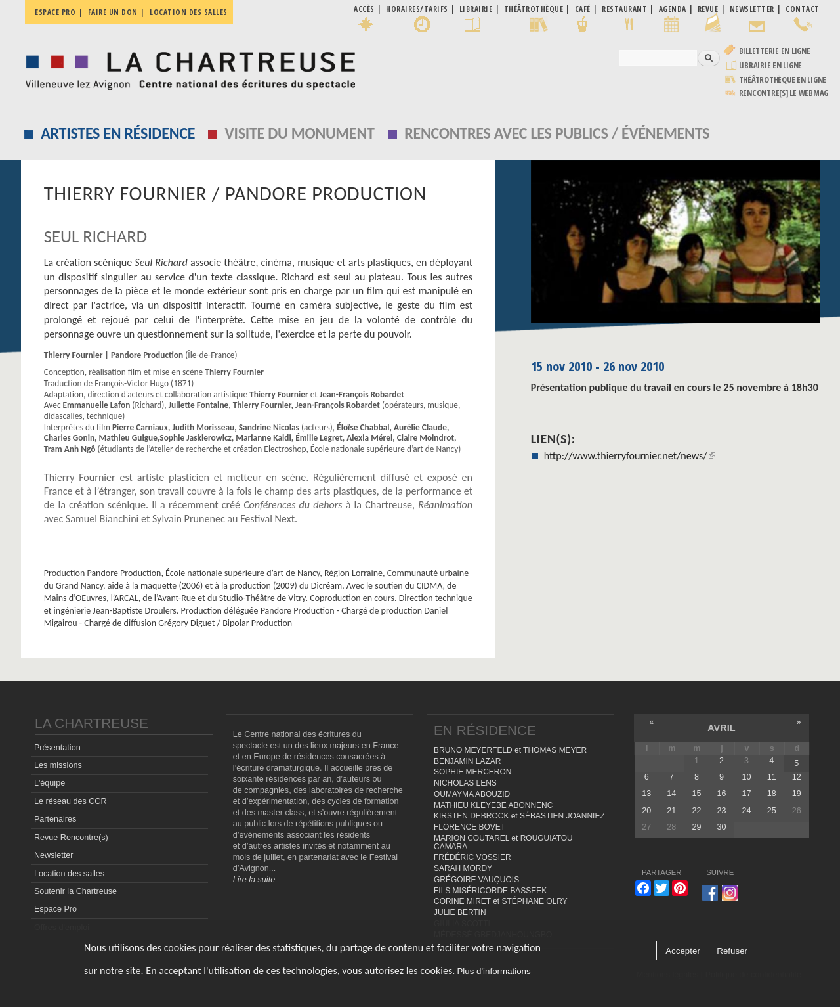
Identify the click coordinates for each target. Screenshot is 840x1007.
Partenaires (55, 819)
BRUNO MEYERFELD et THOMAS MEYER (510, 750)
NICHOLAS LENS (465, 783)
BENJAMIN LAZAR (467, 761)
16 (721, 793)
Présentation (57, 747)
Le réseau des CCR (70, 801)
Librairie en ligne (771, 65)
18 (771, 793)
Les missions (58, 765)
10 (746, 777)
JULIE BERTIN (460, 912)
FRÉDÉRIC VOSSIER (472, 857)
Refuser (732, 951)
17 (746, 793)
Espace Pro (55, 909)
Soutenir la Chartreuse (75, 891)
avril (721, 728)
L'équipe (49, 783)
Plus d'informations (493, 971)
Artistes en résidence (118, 133)
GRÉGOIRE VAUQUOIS (476, 879)
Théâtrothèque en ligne (783, 79)
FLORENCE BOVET (469, 827)
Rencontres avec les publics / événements (556, 133)
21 (671, 810)
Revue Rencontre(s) (71, 837)
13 (646, 793)
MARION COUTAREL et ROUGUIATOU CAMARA (503, 842)
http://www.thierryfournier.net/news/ (629, 455)
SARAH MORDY (463, 868)
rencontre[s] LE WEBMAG (784, 93)
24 (746, 810)
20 (646, 810)
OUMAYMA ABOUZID (472, 794)
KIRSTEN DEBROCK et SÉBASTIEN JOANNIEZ (519, 815)
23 (721, 810)
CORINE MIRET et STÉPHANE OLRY (501, 901)
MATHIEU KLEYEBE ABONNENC (493, 805)
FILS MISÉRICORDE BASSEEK (490, 890)
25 (771, 810)
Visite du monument (300, 133)
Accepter (682, 951)
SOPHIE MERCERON (472, 771)
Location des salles (189, 12)
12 (796, 777)
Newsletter (54, 855)
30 (721, 827)
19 (796, 793)
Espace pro (55, 12)
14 (671, 793)
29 (696, 827)
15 (696, 793)
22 (696, 810)
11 (771, 777)
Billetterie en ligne (774, 50)
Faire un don (113, 12)
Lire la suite (254, 879)
